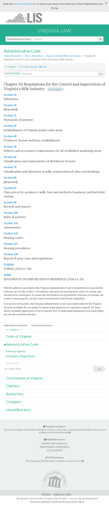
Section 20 (10, 105)
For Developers (54, 457)
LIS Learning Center (25, 3)
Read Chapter (55, 89)
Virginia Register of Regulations (55, 446)
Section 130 (11, 254)
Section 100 (11, 212)
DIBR (7, 275)
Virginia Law (54, 30)
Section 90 (10, 202)
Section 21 (10, 115)
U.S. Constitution (54, 450)
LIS (25, 18)
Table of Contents (12, 55)
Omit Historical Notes (41, 325)
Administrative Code (19, 39)
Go (101, 73)
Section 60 (10, 157)
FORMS (9, 264)
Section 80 (10, 177)
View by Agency (16, 351)
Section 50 (10, 146)
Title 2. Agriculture (33, 55)
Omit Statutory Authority (15, 325)
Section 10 (10, 94)
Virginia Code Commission (54, 443)
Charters (13, 386)
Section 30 (10, 125)
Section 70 (10, 167)
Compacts (14, 402)
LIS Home (46, 494)
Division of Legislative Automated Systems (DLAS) (53, 501)
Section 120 (11, 233)
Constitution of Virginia (24, 378)
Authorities (15, 394)
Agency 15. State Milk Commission (63, 55)
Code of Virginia (18, 336)
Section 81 (10, 188)
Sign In (81, 501)
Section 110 (11, 223)
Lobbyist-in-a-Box (62, 494)
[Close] (106, 3)
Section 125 (11, 243)
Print (42, 66)
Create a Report (28, 66)
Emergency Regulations (20, 356)
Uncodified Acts (18, 410)
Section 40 (10, 136)
